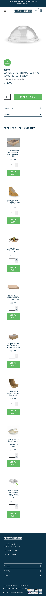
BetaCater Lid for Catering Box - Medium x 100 (13, 153)
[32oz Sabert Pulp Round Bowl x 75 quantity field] (12, 260)
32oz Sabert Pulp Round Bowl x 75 (13, 250)
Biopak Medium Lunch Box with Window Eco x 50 (13, 345)
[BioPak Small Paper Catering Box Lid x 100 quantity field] (12, 308)
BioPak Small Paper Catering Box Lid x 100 (13, 297)
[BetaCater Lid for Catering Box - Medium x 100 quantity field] (12, 165)
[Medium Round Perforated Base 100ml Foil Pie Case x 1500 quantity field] (12, 506)
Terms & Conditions (10, 585)
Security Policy (21, 588)
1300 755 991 (23, 3)
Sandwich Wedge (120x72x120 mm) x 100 (13, 202)
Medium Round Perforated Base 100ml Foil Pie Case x (13, 494)
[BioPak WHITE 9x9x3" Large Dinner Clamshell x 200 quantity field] (12, 455)
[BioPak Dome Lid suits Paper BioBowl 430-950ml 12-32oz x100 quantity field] (7, 97)
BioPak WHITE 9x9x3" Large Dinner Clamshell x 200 (13, 442)
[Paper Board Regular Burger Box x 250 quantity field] (12, 404)
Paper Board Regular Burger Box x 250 (13, 393)
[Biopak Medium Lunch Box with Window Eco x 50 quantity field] (12, 356)
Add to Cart (28, 96)
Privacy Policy (24, 585)
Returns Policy (8, 588)
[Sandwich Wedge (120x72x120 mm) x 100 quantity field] (12, 213)
